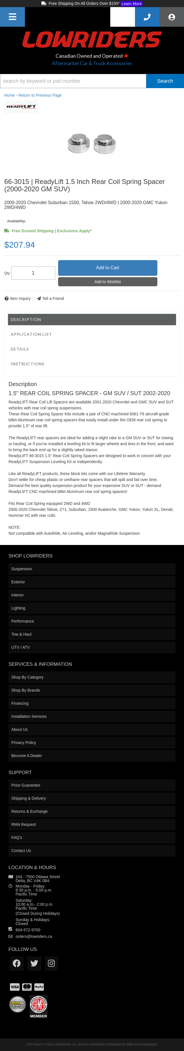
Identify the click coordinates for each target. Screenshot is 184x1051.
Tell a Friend (53, 298)
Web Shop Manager (142, 1044)
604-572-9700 (28, 930)
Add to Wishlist (107, 281)
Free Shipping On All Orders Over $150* (92, 4)
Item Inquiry (20, 298)
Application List (31, 334)
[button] (92, 81)
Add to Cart (107, 267)
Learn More (131, 3)
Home (9, 95)
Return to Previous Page (40, 95)
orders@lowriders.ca (34, 936)
